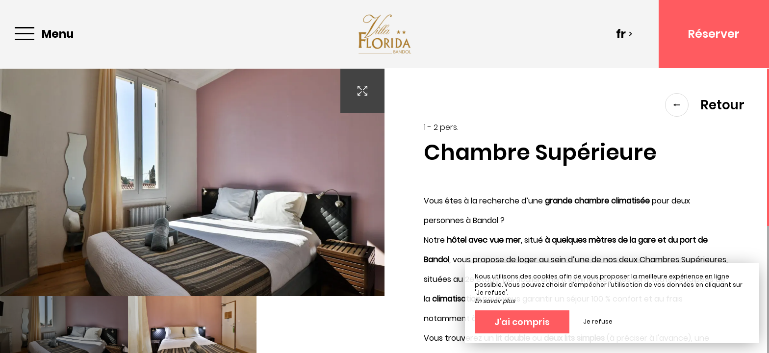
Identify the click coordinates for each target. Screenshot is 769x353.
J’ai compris (522, 322)
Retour (704, 105)
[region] (576, 211)
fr (624, 34)
